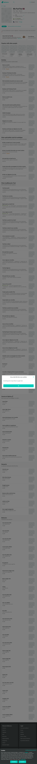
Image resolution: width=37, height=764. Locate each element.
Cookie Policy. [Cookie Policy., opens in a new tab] (23, 759)
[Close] (33, 377)
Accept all (22, 762)
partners (26, 752)
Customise (14, 762)
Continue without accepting (30, 750)
